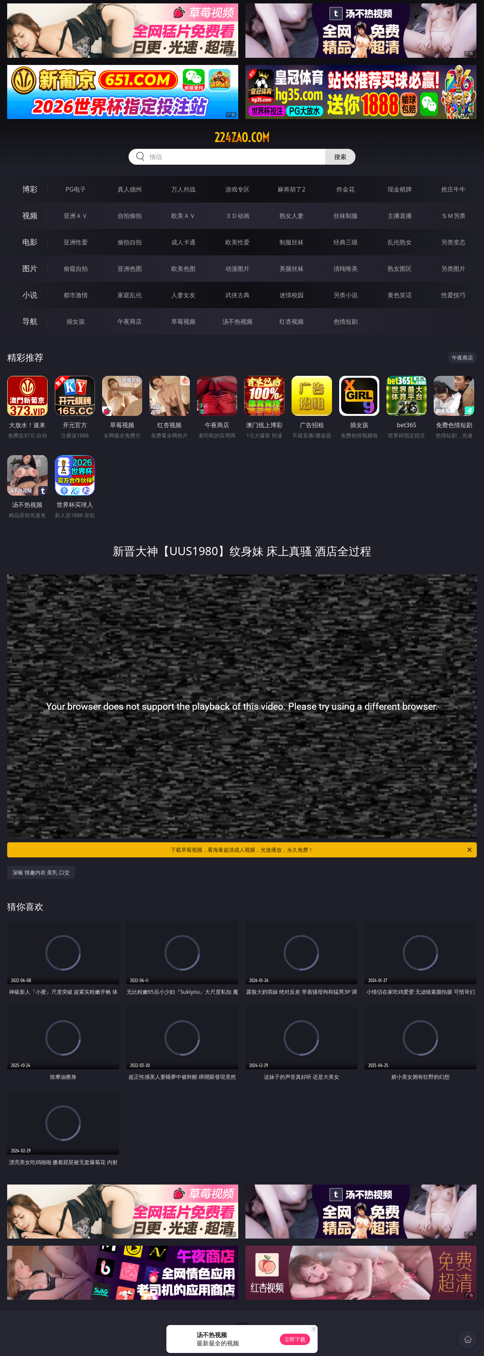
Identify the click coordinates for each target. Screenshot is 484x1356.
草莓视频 (183, 321)
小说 (29, 295)
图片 (29, 268)
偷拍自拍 (130, 242)
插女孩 (76, 321)
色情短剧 (346, 321)
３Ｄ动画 (237, 216)
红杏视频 (291, 321)
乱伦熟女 (400, 242)
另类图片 (453, 268)
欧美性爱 (237, 242)
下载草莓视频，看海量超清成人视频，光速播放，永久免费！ (322, 849)
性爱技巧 (453, 295)
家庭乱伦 (130, 295)
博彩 (29, 189)
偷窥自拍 (76, 268)
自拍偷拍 (130, 216)
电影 (29, 242)
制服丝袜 (291, 242)
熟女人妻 (291, 216)
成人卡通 (183, 242)
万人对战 (183, 189)
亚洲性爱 (76, 242)
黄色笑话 (400, 295)
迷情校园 (291, 295)
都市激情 (76, 295)
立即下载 (295, 1339)
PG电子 (75, 189)
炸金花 (346, 189)
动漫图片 (237, 268)
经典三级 (346, 242)
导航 (29, 321)
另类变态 (453, 242)
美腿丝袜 (291, 268)
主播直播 (400, 216)
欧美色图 (183, 268)
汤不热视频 (237, 321)
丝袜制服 (346, 216)
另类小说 (346, 295)
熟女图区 (400, 268)
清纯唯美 (346, 268)
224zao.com (242, 137)
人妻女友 (183, 295)
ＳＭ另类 (453, 216)
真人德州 (130, 189)
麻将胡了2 (291, 189)
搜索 (340, 157)
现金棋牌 (400, 189)
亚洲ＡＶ (76, 216)
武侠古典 (237, 295)
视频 (29, 215)
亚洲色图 (130, 268)
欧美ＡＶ (183, 216)
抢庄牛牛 (453, 189)
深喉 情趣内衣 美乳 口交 (41, 872)
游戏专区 (237, 189)
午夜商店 (130, 321)
